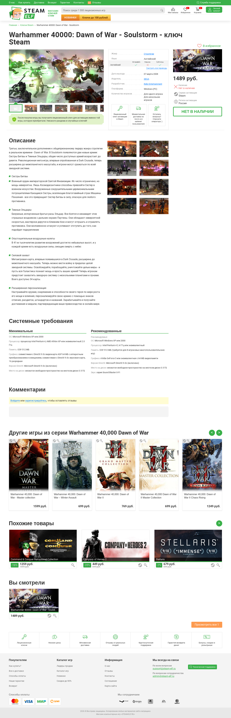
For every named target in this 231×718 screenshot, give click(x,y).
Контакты (110, 676)
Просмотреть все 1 (207, 624)
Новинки (70, 17)
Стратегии (149, 54)
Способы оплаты (17, 676)
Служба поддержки (209, 2)
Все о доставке (16, 671)
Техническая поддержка (202, 667)
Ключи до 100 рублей (95, 17)
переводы (156, 68)
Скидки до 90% (64, 681)
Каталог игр (63, 671)
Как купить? (15, 666)
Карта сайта (111, 686)
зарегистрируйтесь (36, 400)
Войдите (15, 400)
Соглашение (111, 681)
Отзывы (109, 671)
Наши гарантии (16, 681)
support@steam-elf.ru (164, 668)
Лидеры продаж (65, 666)
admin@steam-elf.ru (163, 676)
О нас (107, 666)
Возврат (13, 686)
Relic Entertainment (153, 84)
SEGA (146, 79)
